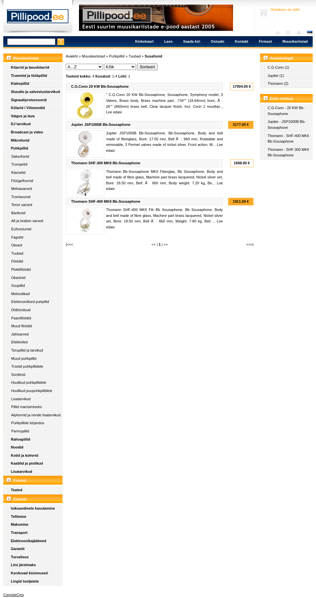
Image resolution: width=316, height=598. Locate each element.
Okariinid (18, 278)
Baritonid (18, 213)
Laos (168, 41)
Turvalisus (20, 557)
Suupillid (18, 286)
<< (153, 244)
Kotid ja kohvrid (24, 455)
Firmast (265, 41)
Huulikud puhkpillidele (28, 382)
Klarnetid (18, 172)
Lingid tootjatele (25, 581)
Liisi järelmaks (23, 565)
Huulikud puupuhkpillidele (31, 391)
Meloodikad (20, 294)
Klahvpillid (20, 83)
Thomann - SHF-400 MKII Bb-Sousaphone (288, 139)
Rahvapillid (20, 439)
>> (166, 244)
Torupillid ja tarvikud (27, 350)
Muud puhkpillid (23, 358)
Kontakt (241, 41)
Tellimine (18, 516)
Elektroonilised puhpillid (30, 302)
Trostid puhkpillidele (27, 366)
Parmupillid (20, 431)
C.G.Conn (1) (278, 67)
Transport (19, 533)
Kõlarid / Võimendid (28, 108)
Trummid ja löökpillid (29, 76)
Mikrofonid (20, 140)
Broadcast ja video (27, 132)
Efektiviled (19, 342)
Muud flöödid (21, 326)
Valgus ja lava (23, 116)
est (309, 32)
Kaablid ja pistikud (27, 463)
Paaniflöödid (21, 318)
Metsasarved (21, 189)
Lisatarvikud (21, 399)
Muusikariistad (295, 41)
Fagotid (17, 237)
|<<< (69, 244)
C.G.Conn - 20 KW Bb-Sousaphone (286, 111)
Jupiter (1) (276, 76)
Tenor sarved (21, 205)
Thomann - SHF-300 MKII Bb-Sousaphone (288, 152)
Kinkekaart (144, 41)
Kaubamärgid (281, 58)
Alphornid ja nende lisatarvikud (36, 415)
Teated (16, 490)
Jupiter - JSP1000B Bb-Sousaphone (286, 124)
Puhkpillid (19, 148)
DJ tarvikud (21, 124)
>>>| (249, 244)
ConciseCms (13, 595)
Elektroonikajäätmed (28, 541)
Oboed (16, 245)
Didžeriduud (21, 310)
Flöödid (17, 261)
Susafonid (153, 56)
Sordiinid (18, 375)
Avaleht (279, 32)
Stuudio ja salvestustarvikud (35, 92)
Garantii (18, 549)
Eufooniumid (21, 229)
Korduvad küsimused (29, 573)
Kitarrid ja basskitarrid (30, 67)
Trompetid (19, 164)
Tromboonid (20, 197)
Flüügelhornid (22, 181)
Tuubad (17, 253)
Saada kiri (290, 32)
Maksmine (19, 524)
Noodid (17, 447)
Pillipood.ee (38, 18)
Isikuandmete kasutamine (33, 508)
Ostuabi (217, 41)
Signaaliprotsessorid (29, 100)
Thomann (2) (278, 83)
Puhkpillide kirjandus (27, 423)
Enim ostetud (281, 99)
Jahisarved (20, 334)
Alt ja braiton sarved (27, 221)
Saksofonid (20, 156)
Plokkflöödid (21, 269)
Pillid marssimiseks (26, 407)
